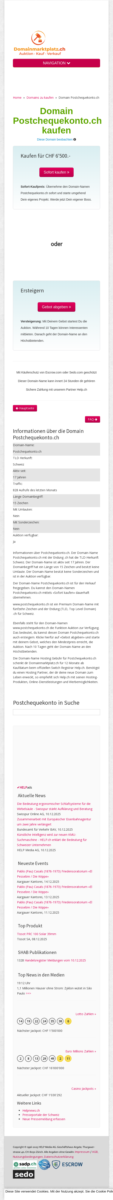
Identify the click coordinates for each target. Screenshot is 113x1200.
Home (17, 97)
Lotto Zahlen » (86, 1014)
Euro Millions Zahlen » (80, 1051)
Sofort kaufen (56, 172)
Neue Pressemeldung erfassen (43, 1119)
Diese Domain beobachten (55, 139)
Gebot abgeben (56, 307)
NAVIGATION (56, 63)
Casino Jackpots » (83, 1089)
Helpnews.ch (31, 1110)
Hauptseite (25, 408)
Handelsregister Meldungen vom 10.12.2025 (55, 960)
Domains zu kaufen (40, 97)
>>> (28, 993)
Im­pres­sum (82, 1152)
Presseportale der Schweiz (40, 1115)
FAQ (92, 419)
